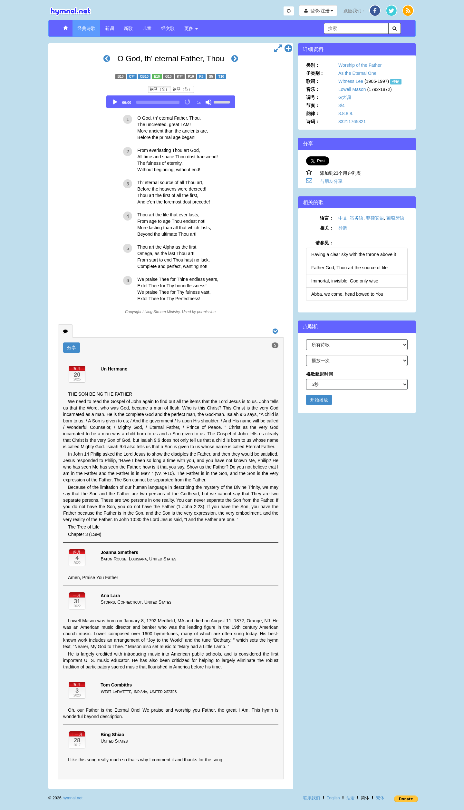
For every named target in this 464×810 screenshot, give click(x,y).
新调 (109, 28)
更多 (191, 28)
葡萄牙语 (395, 218)
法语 (350, 798)
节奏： (313, 105)
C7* (132, 76)
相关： (327, 228)
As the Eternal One (357, 73)
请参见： (324, 242)
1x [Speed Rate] (199, 102)
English (333, 798)
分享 (71, 347)
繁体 (380, 798)
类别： (313, 65)
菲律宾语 (375, 218)
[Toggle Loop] (188, 102)
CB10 (144, 76)
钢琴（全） (159, 89)
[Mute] (208, 102)
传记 (395, 82)
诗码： (313, 121)
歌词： (313, 81)
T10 (221, 76)
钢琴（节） (182, 89)
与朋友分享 (331, 181)
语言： (327, 218)
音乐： (313, 89)
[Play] (115, 102)
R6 (201, 76)
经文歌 (168, 28)
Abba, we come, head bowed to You (347, 294)
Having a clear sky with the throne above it (353, 254)
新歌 (128, 28)
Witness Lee (350, 81)
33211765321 (352, 121)
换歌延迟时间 (319, 374)
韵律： (313, 113)
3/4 (341, 105)
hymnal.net (72, 798)
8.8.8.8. (345, 113)
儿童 (146, 28)
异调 (342, 228)
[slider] (157, 102)
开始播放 (319, 399)
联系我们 (311, 798)
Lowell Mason (352, 89)
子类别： (315, 73)
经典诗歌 (86, 28)
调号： (313, 97)
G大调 (344, 97)
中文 (342, 218)
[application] (170, 101)
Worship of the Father (360, 65)
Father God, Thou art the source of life (349, 267)
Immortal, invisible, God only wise (344, 280)
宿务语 (356, 218)
